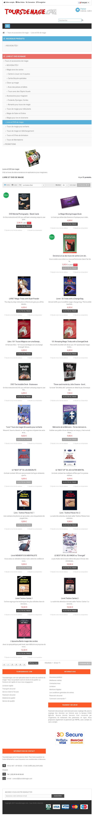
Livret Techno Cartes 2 (69, 598)
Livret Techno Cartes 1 (24, 598)
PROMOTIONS (10, 144)
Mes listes (20, 2)
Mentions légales (55, 689)
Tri (20, 185)
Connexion (30, 2)
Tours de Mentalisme (15, 140)
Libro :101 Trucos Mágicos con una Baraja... (24, 342)
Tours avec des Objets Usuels (19, 91)
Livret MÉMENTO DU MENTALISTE (24, 555)
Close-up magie (13, 83)
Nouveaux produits (55, 677)
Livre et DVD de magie (15, 122)
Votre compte (9, 2)
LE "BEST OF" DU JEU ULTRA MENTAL (70, 470)
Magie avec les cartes (15, 70)
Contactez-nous (54, 683)
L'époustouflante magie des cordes (24, 641)
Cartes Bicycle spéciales (17, 78)
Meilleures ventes (55, 680)
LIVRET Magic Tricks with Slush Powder (24, 299)
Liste (14, 185)
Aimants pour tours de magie (19, 105)
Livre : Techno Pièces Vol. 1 (24, 513)
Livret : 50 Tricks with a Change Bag (69, 299)
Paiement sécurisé (55, 696)
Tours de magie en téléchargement (20, 131)
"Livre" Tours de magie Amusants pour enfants (24, 427)
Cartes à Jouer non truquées (19, 74)
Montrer (58, 185)
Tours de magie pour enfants (18, 127)
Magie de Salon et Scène (16, 113)
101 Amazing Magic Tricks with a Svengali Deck (70, 342)
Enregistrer (40, 2)
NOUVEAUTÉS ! (12, 46)
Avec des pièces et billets (17, 87)
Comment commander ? (57, 699)
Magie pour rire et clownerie (17, 118)
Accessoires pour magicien (17, 96)
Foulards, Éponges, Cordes (18, 100)
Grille (7, 185)
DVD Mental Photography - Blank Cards (24, 214)
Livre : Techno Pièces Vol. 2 (70, 513)
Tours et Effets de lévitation (17, 135)
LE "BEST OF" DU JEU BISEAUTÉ (24, 470)
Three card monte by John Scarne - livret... (70, 384)
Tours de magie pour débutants (19, 109)
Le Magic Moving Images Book (70, 214)
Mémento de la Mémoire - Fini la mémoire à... (70, 427)
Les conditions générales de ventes (61, 692)
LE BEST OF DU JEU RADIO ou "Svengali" (69, 555)
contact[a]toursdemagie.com (22, 779)
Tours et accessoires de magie (18, 33)
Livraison (52, 686)
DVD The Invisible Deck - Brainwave (24, 384)
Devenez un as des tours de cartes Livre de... (70, 256)
